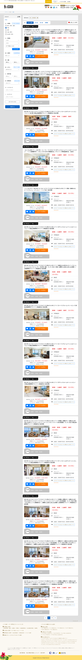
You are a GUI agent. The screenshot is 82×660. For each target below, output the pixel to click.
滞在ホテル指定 (16, 67)
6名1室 (53, 427)
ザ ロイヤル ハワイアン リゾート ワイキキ (49, 641)
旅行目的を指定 (12, 101)
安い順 (36, 22)
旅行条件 (43, 652)
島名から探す (45, 626)
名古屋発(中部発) (30, 628)
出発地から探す (7, 626)
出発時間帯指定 (16, 53)
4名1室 (53, 78)
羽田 (7, 28)
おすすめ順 (30, 22)
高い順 (41, 22)
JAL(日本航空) (15, 632)
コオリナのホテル (57, 633)
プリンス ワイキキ (71, 642)
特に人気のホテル (46, 637)
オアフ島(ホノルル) (15, 630)
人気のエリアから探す (47, 631)
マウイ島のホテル (61, 628)
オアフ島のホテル (45, 628)
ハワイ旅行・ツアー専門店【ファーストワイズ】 (13, 624)
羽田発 (17, 628)
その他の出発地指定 (15, 23)
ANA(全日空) (21, 632)
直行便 (53, 37)
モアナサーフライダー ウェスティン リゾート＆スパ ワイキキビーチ (54, 642)
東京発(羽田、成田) (7, 628)
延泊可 (65, 37)
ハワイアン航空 (28, 632)
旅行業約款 (22, 652)
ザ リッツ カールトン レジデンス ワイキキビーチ (68, 641)
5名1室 (53, 271)
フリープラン (71, 37)
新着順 (46, 22)
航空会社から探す (7, 632)
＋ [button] (16, 49)
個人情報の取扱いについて (32, 652)
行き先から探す (7, 630)
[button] (12, 19)
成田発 (13, 628)
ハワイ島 (22, 630)
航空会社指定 (17, 80)
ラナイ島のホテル (54, 629)
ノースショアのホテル (46, 634)
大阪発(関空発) (23, 628)
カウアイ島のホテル (69, 628)
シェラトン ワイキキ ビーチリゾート (70, 639)
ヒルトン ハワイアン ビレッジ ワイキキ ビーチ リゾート (52, 639)
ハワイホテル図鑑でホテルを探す (48, 624)
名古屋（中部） (9, 34)
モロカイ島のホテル (45, 629)
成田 (7, 30)
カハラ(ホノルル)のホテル (66, 633)
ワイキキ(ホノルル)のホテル (47, 633)
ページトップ (75, 621)
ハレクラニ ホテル (45, 638)
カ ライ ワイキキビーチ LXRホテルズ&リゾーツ (64, 52)
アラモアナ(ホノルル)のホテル (57, 634)
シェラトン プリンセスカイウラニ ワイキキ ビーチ (51, 644)
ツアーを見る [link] (41, 56)
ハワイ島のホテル (53, 628)
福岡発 (36, 628)
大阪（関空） (9, 32)
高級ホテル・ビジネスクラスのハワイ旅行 (13, 635)
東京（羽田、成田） (10, 25)
